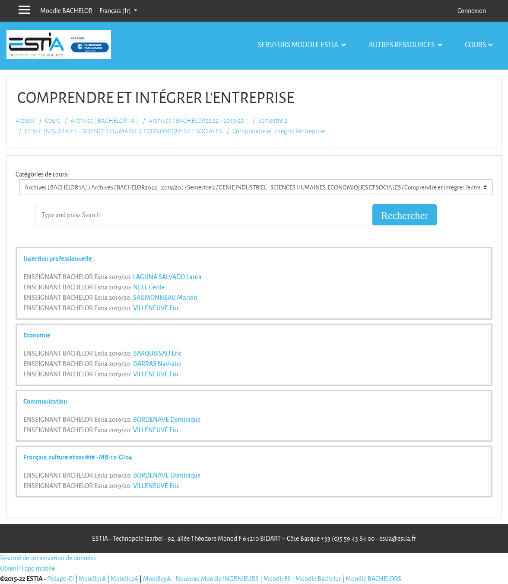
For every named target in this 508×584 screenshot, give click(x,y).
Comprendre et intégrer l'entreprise (278, 131)
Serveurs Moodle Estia (299, 44)
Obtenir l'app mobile (27, 568)
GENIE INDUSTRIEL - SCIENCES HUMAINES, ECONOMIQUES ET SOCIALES (123, 131)
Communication (45, 401)
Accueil (25, 120)
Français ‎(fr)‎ (115, 10)
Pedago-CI (60, 578)
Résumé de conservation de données (48, 557)
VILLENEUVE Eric (156, 307)
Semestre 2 (272, 120)
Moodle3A (157, 578)
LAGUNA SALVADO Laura (167, 276)
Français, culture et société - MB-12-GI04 (77, 456)
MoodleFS (277, 578)
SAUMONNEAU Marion (165, 297)
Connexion (471, 10)
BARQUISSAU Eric (157, 353)
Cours (475, 44)
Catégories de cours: (42, 174)
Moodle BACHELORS (373, 578)
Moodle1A (92, 578)
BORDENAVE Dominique (166, 419)
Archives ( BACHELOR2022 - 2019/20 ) (198, 120)
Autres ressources (402, 44)
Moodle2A (124, 578)
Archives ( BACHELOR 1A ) (104, 120)
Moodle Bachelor (318, 578)
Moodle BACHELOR (66, 10)
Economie (37, 335)
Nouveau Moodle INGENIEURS (217, 578)
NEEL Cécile (149, 286)
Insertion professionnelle (57, 258)
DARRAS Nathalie (157, 363)
